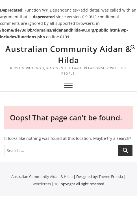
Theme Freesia (111, 176)
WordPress (41, 183)
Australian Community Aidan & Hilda (68, 54)
